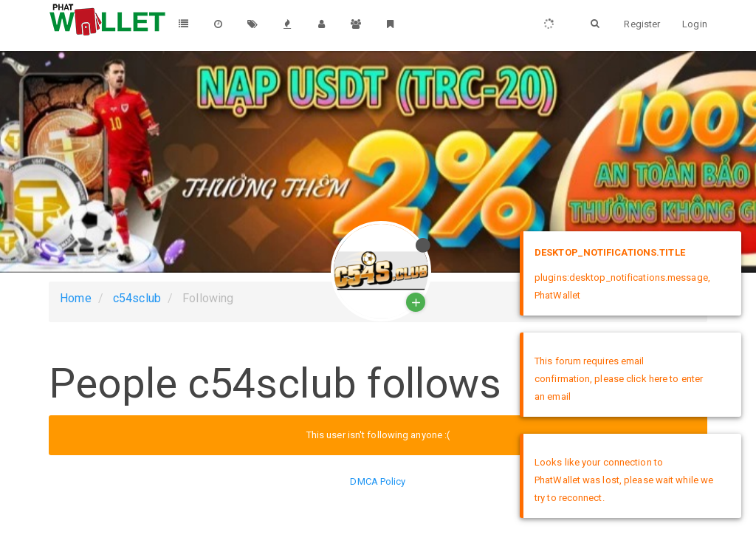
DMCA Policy (377, 481)
